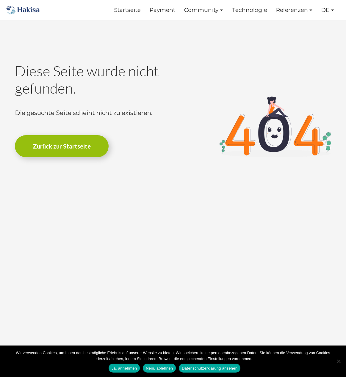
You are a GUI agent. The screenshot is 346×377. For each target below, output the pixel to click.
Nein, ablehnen (159, 368)
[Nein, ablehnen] (339, 361)
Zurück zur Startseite (62, 146)
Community (201, 10)
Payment (162, 10)
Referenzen (292, 10)
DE (325, 10)
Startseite (127, 10)
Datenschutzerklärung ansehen (209, 368)
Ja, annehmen (124, 368)
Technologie (249, 10)
